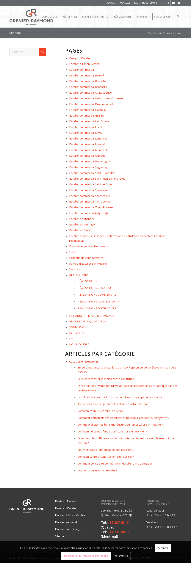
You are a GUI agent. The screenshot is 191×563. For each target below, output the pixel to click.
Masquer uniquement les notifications (86, 555)
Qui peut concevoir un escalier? (97, 470)
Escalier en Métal (80, 230)
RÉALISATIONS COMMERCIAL (97, 294)
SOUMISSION (78, 327)
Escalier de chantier (81, 219)
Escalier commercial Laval (85, 127)
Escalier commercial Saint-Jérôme (90, 184)
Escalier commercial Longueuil (88, 138)
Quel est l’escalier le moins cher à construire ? (107, 379)
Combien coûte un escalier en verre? (101, 411)
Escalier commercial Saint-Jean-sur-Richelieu (97, 178)
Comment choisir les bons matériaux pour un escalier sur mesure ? (120, 424)
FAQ (136, 2)
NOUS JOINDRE (149, 2)
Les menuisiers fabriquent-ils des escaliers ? (106, 449)
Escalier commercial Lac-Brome (89, 121)
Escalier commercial (81, 69)
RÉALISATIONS (79, 275)
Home (73, 252)
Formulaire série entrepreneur (88, 246)
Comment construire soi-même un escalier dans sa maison (115, 463)
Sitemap (15, 33)
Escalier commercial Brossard (88, 87)
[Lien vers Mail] (179, 3)
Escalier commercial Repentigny (89, 161)
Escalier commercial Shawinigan (89, 190)
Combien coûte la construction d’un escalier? (106, 456)
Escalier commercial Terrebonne (90, 201)
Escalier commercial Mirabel (87, 144)
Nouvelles (91, 361)
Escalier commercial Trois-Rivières (91, 207)
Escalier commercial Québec (87, 155)
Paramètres (121, 555)
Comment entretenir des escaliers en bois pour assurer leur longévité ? (123, 418)
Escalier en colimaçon (82, 224)
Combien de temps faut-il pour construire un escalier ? (112, 431)
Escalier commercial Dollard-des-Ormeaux (96, 98)
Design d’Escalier (80, 58)
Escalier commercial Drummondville (91, 104)
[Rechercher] (178, 16)
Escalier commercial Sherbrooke (89, 196)
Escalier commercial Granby (86, 115)
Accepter (163, 548)
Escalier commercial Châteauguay (90, 92)
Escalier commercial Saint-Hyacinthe (92, 173)
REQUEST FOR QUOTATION (87, 321)
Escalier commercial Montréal (88, 150)
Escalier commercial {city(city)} (88, 213)
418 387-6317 (118, 522)
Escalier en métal (66, 522)
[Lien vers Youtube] (173, 3)
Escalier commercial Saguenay (88, 167)
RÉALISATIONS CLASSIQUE (95, 288)
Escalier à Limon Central (84, 64)
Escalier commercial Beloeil (86, 75)
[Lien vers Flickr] (167, 3)
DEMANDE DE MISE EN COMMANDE (92, 316)
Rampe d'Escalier (66, 508)
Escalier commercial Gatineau (88, 110)
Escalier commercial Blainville (87, 81)
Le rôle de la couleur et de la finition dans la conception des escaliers (121, 397)
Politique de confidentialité (86, 258)
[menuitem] (111, 3)
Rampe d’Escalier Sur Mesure (88, 263)
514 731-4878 (118, 532)
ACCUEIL (111, 2)
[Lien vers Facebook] (162, 3)
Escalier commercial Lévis (85, 132)
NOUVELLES (124, 2)
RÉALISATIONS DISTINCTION (97, 308)
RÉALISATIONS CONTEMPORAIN (99, 301)
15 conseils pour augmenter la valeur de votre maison (112, 404)
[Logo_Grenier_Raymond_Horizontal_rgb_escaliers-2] (31, 16)
